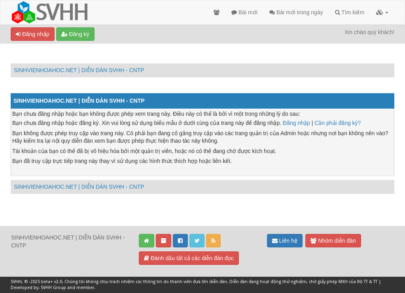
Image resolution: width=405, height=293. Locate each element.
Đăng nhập (32, 34)
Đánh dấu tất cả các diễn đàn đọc (189, 258)
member (85, 287)
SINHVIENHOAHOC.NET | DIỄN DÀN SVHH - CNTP (79, 70)
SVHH (16, 281)
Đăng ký (75, 34)
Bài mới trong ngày (296, 12)
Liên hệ (284, 240)
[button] (382, 12)
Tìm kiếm (349, 12)
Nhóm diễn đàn (333, 240)
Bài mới (244, 12)
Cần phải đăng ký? (337, 123)
